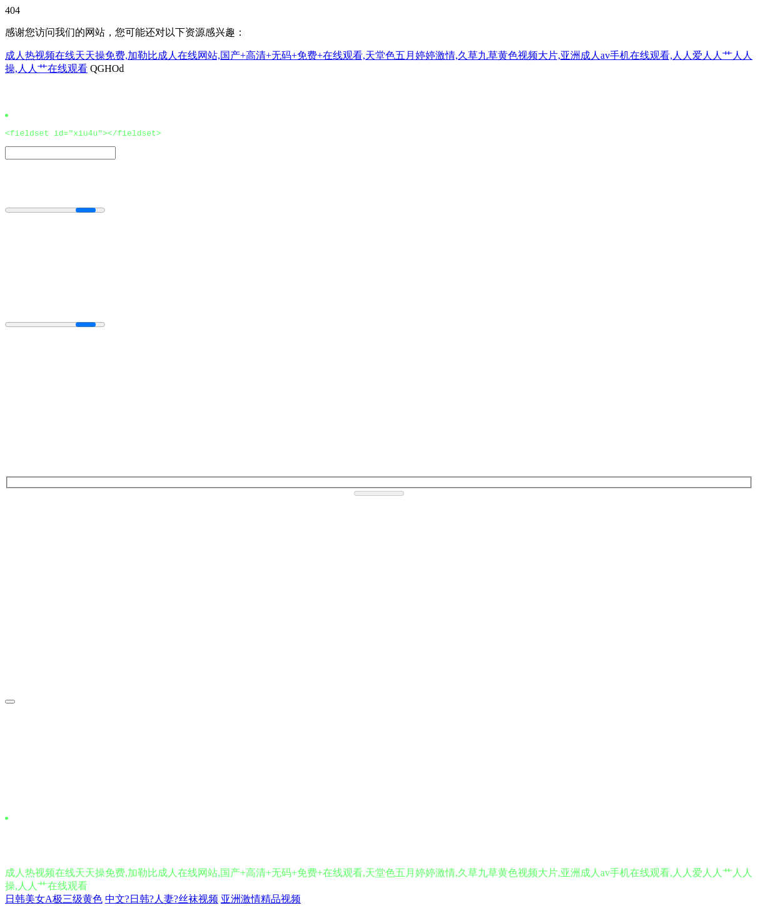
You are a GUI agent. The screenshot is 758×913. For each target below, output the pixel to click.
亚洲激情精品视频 (261, 900)
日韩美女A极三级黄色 (54, 900)
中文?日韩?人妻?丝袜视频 (161, 900)
